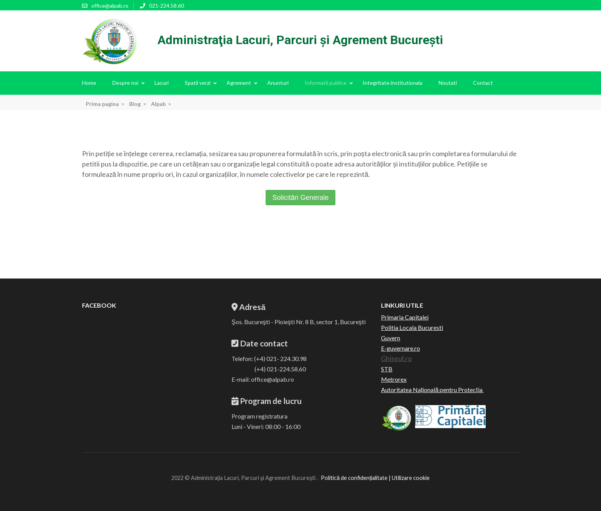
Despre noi (125, 82)
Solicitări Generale (300, 197)
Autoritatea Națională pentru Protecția (432, 389)
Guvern (390, 337)
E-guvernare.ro (400, 348)
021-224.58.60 (166, 5)
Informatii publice (325, 82)
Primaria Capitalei (405, 317)
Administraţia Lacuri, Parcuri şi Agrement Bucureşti (300, 40)
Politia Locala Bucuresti (412, 327)
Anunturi (278, 82)
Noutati (447, 82)
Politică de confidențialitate (354, 478)
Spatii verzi (197, 82)
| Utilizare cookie (409, 478)
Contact (483, 82)
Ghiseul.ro (396, 358)
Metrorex (394, 379)
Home (89, 82)
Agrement (239, 82)
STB (386, 369)
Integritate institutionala (392, 82)
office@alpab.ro (109, 5)
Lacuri (161, 82)
